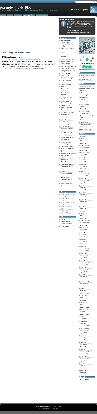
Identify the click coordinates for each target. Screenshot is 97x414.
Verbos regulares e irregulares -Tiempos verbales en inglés (66, 179)
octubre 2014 (83, 286)
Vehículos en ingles (66, 169)
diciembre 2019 (84, 220)
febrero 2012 (83, 305)
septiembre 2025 (84, 152)
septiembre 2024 (84, 180)
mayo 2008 (83, 368)
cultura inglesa (65, 75)
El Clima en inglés (66, 84)
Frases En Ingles (19, 59)
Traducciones (84, 122)
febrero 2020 (83, 215)
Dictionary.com (84, 97)
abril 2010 (83, 319)
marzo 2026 (83, 138)
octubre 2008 (83, 356)
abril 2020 (83, 211)
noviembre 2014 (84, 283)
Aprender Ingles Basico (67, 48)
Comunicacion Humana (67, 68)
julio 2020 (82, 204)
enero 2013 (83, 290)
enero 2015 (83, 279)
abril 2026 (83, 136)
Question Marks (65, 151)
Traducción (83, 120)
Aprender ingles (65, 42)
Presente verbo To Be (67, 146)
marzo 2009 (83, 344)
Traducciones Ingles (85, 124)
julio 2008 (82, 363)
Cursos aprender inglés (67, 78)
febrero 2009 (83, 347)
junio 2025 (83, 159)
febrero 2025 (83, 169)
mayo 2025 (83, 162)
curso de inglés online (86, 95)
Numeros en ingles (66, 139)
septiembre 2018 (84, 255)
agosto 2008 (83, 361)
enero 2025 (83, 171)
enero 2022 (83, 190)
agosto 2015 (83, 272)
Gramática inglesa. (66, 110)
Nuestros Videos (84, 111)
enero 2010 (83, 323)
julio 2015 (82, 274)
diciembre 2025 (84, 145)
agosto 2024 (83, 183)
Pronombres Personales (67, 148)
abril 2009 (83, 342)
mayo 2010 (83, 316)
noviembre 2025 (84, 148)
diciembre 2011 (84, 307)
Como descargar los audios (68, 66)
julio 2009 (82, 335)
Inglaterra (63, 119)
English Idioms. (65, 86)
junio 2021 (83, 192)
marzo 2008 (83, 372)
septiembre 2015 (84, 269)
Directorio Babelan (84, 379)
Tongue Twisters (65, 162)
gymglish (82, 99)
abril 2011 (83, 312)
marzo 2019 (83, 241)
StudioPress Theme (56, 406)
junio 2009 (83, 337)
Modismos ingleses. (66, 135)
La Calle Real (64, 121)
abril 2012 (83, 300)
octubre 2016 (83, 267)
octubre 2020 (83, 199)
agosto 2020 (83, 201)
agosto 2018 (83, 258)
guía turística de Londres (67, 112)
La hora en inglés (65, 124)
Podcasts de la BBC (85, 79)
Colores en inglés (65, 63)
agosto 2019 (83, 230)
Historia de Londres (66, 114)
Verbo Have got (65, 171)
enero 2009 (83, 349)
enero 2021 (83, 197)
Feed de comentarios (66, 224)
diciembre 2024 (84, 173)
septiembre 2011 (84, 309)
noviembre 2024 (84, 176)
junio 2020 (83, 206)
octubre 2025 (83, 150)
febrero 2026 (83, 140)
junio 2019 (83, 234)
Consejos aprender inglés (68, 71)
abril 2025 (83, 164)
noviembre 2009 (84, 328)
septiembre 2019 (84, 227)
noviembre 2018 (84, 251)
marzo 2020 (83, 213)
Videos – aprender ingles (67, 183)
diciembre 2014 (84, 281)
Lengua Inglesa (65, 126)
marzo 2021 (83, 194)
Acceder (63, 219)
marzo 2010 (83, 321)
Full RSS (40, 408)
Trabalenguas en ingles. (67, 164)
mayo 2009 (83, 340)
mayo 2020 (83, 208)
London (82, 106)
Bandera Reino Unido (67, 61)
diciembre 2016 (84, 262)
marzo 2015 (83, 276)
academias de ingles (85, 86)
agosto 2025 (83, 155)
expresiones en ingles (13, 68)
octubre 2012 (83, 295)
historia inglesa (65, 117)
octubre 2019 (83, 225)
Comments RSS (47, 408)
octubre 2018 (83, 253)
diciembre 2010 (84, 314)
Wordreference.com (85, 129)
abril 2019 (83, 239)
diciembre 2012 (84, 293)
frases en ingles (23, 68)
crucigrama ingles (65, 73)
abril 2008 (83, 370)
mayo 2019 (83, 237)
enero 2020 (83, 218)
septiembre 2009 (84, 330)
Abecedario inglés (66, 40)
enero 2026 (83, 143)
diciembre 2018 (84, 248)
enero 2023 (83, 187)
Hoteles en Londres (85, 102)
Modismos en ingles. (66, 132)
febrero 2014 (83, 288)
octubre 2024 (83, 178)
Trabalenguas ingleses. (67, 166)
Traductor (82, 127)
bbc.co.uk (82, 92)
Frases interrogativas (66, 107)
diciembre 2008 (84, 351)
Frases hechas (33, 68)
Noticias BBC (84, 109)
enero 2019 (83, 246)
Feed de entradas (65, 221)
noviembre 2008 (84, 354)
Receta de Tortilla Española (68, 153)
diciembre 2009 (84, 326)
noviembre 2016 (84, 265)
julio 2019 (82, 232)
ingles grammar (84, 104)
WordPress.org (65, 226)
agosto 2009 (83, 333)
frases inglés (40, 68)
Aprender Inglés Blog (16, 7)
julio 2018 (82, 260)
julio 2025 (82, 157)
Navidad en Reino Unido (67, 137)
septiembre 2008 (84, 358)
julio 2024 (82, 185)
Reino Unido (64, 159)
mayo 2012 (83, 297)
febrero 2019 (83, 244)
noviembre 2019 (84, 223)
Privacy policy (55, 408)
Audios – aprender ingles (67, 59)
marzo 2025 (83, 166)
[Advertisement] (29, 34)
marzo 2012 (83, 302)
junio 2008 (83, 365)
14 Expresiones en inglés (12, 57)
